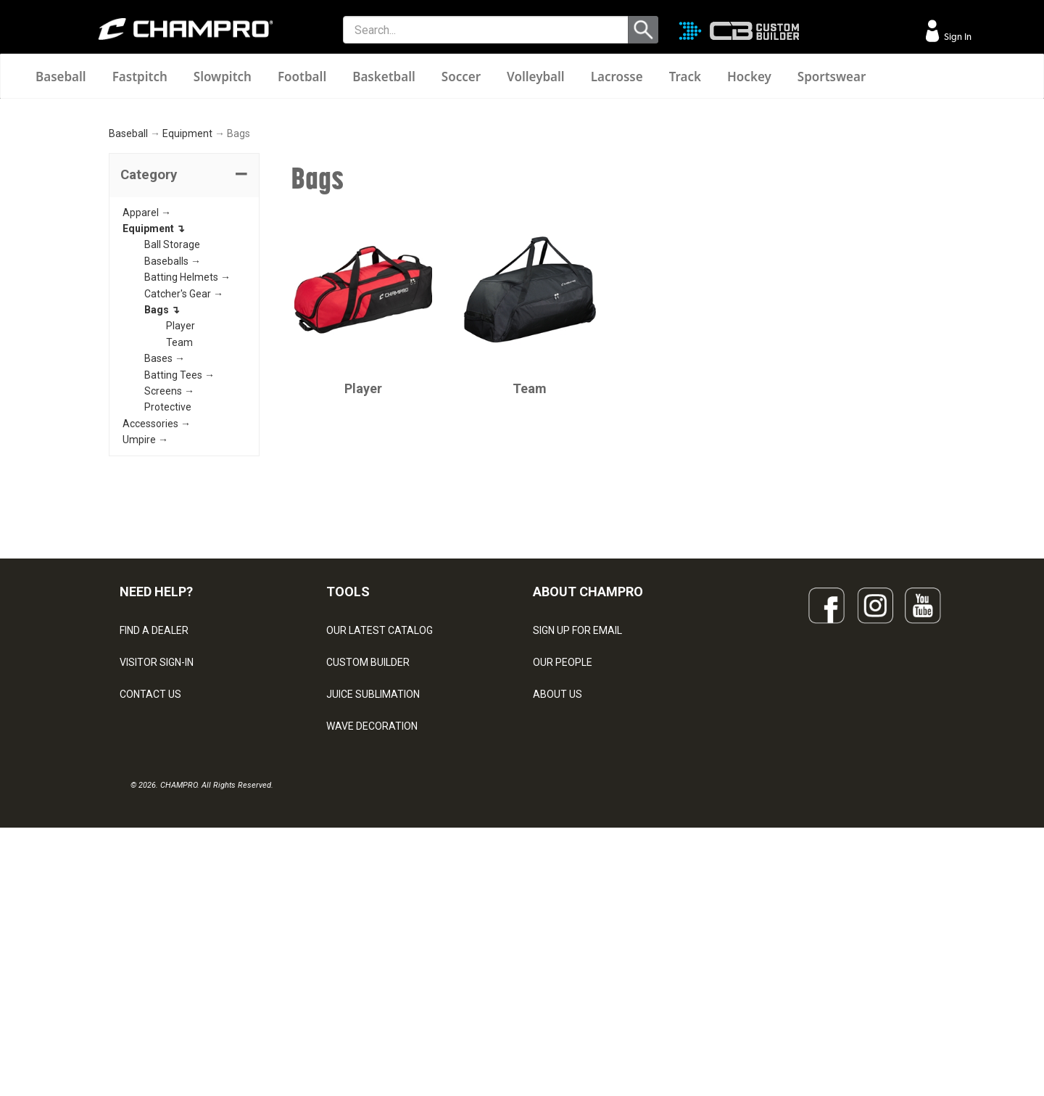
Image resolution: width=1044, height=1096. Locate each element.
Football (302, 76)
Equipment (187, 308)
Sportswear (832, 76)
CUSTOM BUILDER (368, 837)
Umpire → (145, 613)
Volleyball (536, 76)
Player (180, 500)
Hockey (749, 76)
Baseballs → (172, 435)
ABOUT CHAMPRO (588, 765)
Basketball (383, 76)
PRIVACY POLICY (158, 933)
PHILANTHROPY (570, 901)
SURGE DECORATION (374, 933)
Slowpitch (223, 76)
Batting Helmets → (187, 451)
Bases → (164, 532)
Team (179, 516)
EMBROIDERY (357, 996)
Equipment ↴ (154, 402)
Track (685, 76)
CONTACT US (150, 869)
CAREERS (555, 933)
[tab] (184, 349)
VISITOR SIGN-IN (157, 837)
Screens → (169, 565)
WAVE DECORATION (372, 901)
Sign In (956, 36)
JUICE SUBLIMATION (373, 869)
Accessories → (157, 597)
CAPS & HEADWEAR (372, 965)
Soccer (461, 76)
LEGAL (134, 901)
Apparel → (147, 386)
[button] (184, 349)
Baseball (61, 76)
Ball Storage (172, 419)
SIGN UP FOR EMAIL (577, 805)
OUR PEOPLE (562, 837)
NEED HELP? (156, 765)
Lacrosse (617, 76)
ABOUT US (557, 869)
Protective (167, 581)
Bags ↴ (162, 484)
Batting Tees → (179, 549)
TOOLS (348, 765)
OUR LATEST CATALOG (379, 805)
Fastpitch (139, 76)
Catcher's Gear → (183, 468)
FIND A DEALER (154, 805)
